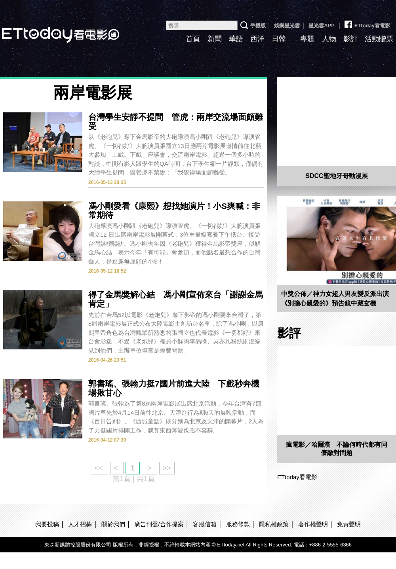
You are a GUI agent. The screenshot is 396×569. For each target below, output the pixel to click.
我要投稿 (47, 524)
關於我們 (113, 524)
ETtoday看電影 (366, 23)
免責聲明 (349, 524)
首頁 (193, 39)
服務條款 (238, 524)
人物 (329, 39)
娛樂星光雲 (287, 25)
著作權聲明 (313, 524)
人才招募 (80, 524)
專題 (307, 39)
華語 (236, 39)
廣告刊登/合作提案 (158, 524)
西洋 (257, 39)
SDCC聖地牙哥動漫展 (336, 176)
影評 (350, 39)
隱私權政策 (274, 524)
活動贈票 (379, 39)
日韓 (279, 39)
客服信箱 (205, 524)
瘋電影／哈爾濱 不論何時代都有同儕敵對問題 (336, 448)
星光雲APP (321, 25)
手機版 (258, 25)
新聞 (215, 39)
